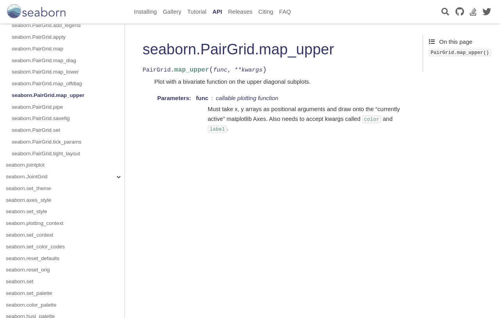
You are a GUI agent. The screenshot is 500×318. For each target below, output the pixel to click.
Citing (265, 11)
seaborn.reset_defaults (32, 258)
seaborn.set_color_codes (35, 247)
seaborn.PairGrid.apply (39, 37)
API (217, 11)
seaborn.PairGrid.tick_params (47, 142)
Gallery (172, 11)
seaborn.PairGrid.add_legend (46, 25)
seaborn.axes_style (28, 200)
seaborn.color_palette (31, 305)
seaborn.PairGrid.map (37, 49)
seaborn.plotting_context (34, 223)
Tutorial (196, 11)
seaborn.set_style (26, 211)
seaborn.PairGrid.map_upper (48, 95)
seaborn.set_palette (29, 293)
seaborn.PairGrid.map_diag (44, 60)
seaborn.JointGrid (27, 177)
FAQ (285, 11)
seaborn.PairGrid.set (36, 130)
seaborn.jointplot (25, 165)
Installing (145, 11)
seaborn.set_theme (28, 188)
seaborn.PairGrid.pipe (37, 107)
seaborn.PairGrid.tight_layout (46, 153)
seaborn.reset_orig (28, 270)
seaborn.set (20, 281)
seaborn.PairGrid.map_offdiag (47, 83)
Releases (240, 11)
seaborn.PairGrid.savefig (41, 118)
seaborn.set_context (30, 235)
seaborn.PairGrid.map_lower (45, 72)
